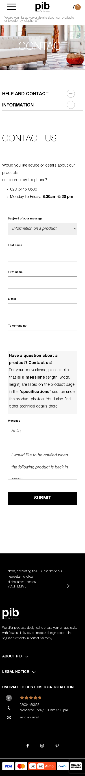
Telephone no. (17, 326)
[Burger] (11, 7)
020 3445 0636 (23, 190)
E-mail (12, 299)
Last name (15, 245)
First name (15, 272)
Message (14, 421)
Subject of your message (25, 218)
